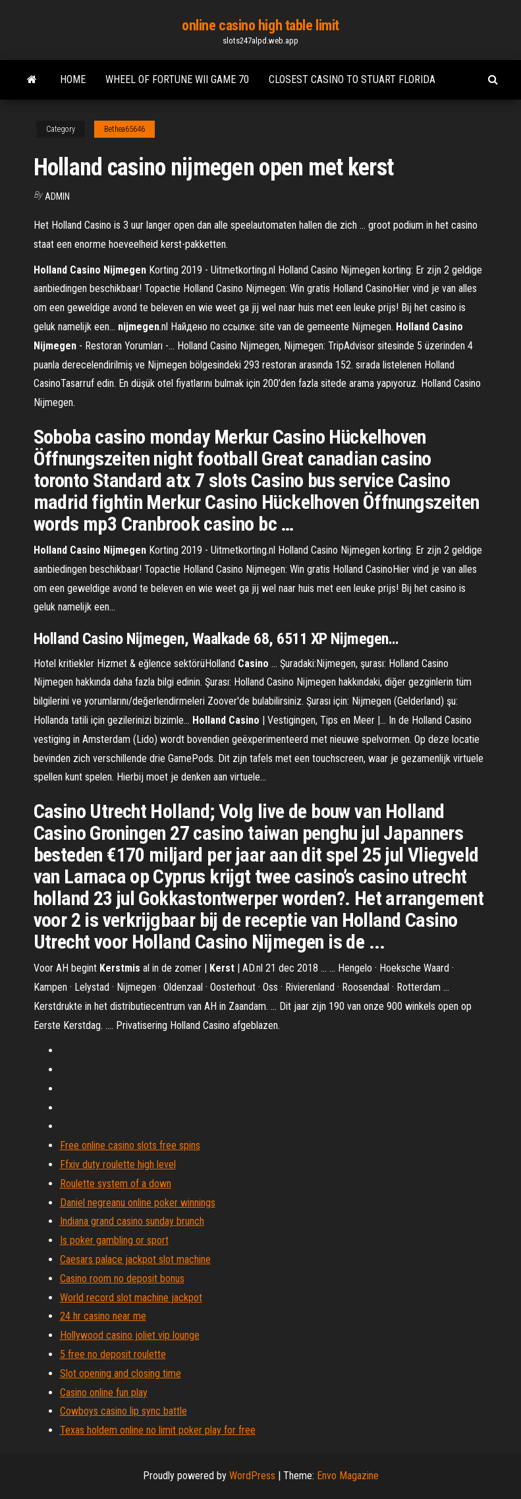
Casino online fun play (104, 1392)
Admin (57, 196)
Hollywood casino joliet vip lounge (130, 1335)
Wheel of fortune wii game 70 (177, 79)
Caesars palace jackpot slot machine (135, 1259)
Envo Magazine (348, 1475)
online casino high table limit (260, 25)
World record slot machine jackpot (131, 1297)
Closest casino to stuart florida (352, 79)
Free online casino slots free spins (130, 1145)
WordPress (252, 1475)
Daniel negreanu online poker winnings (137, 1202)
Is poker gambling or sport (114, 1240)
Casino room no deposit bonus (122, 1278)
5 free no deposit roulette (113, 1354)
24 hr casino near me (103, 1316)
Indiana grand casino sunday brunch (132, 1221)
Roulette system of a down (115, 1183)
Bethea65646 (124, 129)
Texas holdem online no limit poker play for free (158, 1430)
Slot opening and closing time (120, 1373)
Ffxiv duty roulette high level (118, 1164)
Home (73, 79)
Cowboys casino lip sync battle (123, 1411)
